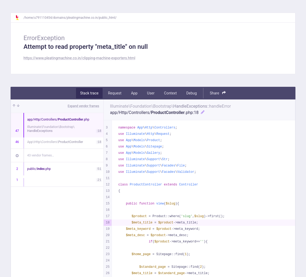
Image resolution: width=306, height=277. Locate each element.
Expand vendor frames (83, 106)
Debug (191, 93)
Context (170, 93)
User (150, 93)
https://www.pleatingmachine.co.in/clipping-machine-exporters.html (79, 58)
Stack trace (89, 93)
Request (114, 93)
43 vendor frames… (40, 155)
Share (218, 93)
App (134, 93)
